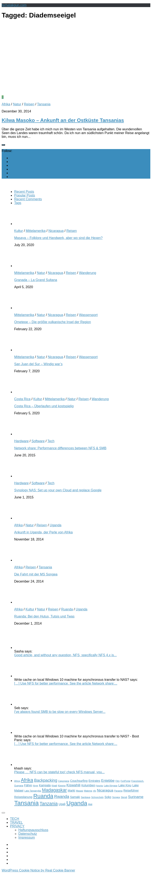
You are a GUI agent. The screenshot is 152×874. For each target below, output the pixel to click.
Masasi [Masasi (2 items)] (79, 790)
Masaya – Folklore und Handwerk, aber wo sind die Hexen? (58, 238)
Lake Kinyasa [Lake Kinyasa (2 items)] (110, 785)
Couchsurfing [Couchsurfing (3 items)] (79, 780)
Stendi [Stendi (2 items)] (124, 797)
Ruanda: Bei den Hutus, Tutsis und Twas (44, 616)
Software (38, 441)
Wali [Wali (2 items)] (90, 804)
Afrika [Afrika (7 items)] (27, 780)
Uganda (55, 525)
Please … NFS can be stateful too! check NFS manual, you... (59, 772)
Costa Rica (22, 399)
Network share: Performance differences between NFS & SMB (60, 448)
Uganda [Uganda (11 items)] (76, 803)
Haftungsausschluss (33, 830)
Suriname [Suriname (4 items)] (135, 797)
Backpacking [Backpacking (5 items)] (45, 780)
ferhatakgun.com (14, 5)
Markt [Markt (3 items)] (71, 790)
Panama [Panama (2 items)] (118, 790)
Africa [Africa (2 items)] (17, 781)
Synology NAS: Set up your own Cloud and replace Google (57, 490)
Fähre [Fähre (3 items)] (28, 785)
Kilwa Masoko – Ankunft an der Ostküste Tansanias (63, 120)
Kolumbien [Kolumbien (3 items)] (88, 785)
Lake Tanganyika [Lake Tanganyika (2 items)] (32, 790)
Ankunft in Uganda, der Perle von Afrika (43, 532)
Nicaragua (56, 231)
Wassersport (88, 315)
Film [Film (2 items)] (117, 781)
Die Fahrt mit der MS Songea (35, 574)
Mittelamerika (36, 231)
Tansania (44, 104)
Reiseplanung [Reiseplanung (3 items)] (23, 797)
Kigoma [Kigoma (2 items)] (62, 785)
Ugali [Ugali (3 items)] (62, 804)
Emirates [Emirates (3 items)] (94, 780)
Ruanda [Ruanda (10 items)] (43, 796)
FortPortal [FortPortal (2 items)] (125, 781)
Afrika (6, 104)
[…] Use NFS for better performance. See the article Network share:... (65, 683)
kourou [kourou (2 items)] (99, 785)
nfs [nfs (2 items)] (94, 790)
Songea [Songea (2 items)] (116, 797)
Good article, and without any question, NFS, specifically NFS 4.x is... (65, 655)
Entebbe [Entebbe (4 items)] (108, 780)
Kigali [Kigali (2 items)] (54, 785)
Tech (50, 441)
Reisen (29, 104)
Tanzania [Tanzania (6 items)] (49, 803)
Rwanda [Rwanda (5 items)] (61, 796)
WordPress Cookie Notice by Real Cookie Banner (38, 870)
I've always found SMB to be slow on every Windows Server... (59, 711)
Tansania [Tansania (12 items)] (26, 802)
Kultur (18, 231)
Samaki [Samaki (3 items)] (75, 797)
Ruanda (67, 609)
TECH (14, 818)
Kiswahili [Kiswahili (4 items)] (73, 785)
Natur (17, 104)
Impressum (26, 837)
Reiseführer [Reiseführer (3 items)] (131, 790)
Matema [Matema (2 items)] (88, 790)
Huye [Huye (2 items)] (35, 785)
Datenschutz (27, 833)
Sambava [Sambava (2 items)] (85, 797)
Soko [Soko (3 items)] (108, 797)
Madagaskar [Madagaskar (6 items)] (54, 790)
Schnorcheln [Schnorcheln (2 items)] (97, 797)
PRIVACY (17, 826)
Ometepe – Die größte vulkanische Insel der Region (52, 322)
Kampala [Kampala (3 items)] (45, 785)
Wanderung (87, 273)
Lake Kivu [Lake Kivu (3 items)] (124, 785)
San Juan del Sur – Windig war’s (38, 364)
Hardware (21, 441)
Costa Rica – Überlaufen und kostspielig (44, 406)
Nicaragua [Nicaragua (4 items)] (105, 790)
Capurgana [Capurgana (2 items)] (63, 781)
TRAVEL (16, 822)
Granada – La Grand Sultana (35, 280)
